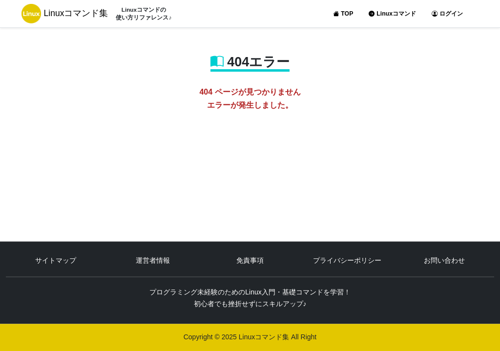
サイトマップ (55, 261)
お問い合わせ (444, 261)
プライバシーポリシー (347, 261)
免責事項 (250, 261)
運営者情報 (153, 261)
